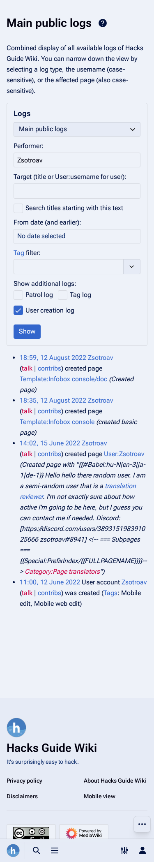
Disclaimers (22, 796)
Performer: (29, 146)
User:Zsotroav (124, 454)
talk (27, 368)
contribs (49, 368)
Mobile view (99, 796)
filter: (27, 253)
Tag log (80, 295)
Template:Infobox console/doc (63, 379)
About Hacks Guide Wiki (115, 780)
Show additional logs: (45, 283)
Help (103, 23)
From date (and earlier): (47, 222)
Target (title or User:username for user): (70, 177)
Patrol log (39, 295)
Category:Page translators (62, 571)
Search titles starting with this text (74, 208)
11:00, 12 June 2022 (50, 582)
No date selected (41, 236)
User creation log (49, 310)
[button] (131, 266)
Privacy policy (24, 780)
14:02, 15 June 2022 (50, 443)
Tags (110, 593)
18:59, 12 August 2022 (53, 357)
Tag (19, 253)
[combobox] (77, 129)
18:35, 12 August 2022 (53, 400)
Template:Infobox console (57, 422)
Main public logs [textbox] (43, 129)
